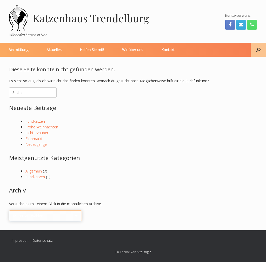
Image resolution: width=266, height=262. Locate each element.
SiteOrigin (144, 252)
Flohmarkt (34, 138)
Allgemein (33, 171)
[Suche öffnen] (258, 50)
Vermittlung (18, 49)
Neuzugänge (36, 144)
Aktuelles (54, 49)
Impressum (20, 240)
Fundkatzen (35, 121)
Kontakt (168, 49)
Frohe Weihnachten (41, 127)
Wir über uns (132, 49)
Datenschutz (43, 240)
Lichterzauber (36, 132)
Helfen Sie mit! (92, 49)
